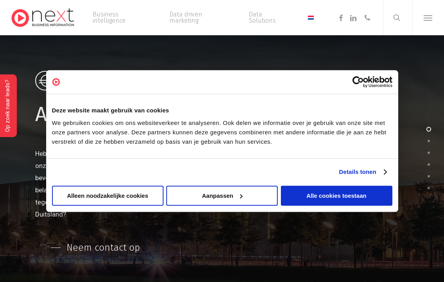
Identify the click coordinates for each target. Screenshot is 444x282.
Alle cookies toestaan (336, 195)
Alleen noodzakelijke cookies (107, 195)
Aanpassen (222, 195)
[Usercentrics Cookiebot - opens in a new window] (358, 82)
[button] (428, 17)
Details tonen (357, 171)
